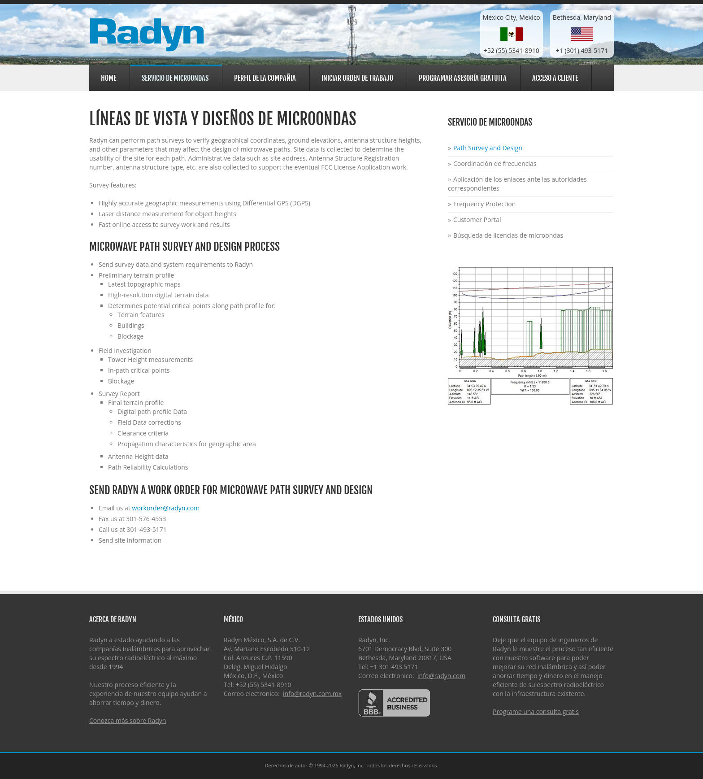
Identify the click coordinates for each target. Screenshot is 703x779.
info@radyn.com (441, 675)
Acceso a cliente (554, 77)
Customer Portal (477, 219)
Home (108, 78)
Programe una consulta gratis (536, 711)
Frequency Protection (484, 204)
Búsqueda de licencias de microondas (508, 235)
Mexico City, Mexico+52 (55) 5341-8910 (511, 34)
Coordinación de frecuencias (495, 163)
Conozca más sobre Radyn (127, 720)
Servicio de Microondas (173, 78)
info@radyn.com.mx (312, 693)
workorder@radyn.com (166, 508)
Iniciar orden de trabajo (357, 78)
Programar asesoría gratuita (463, 78)
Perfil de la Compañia (263, 77)
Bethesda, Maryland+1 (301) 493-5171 (582, 34)
